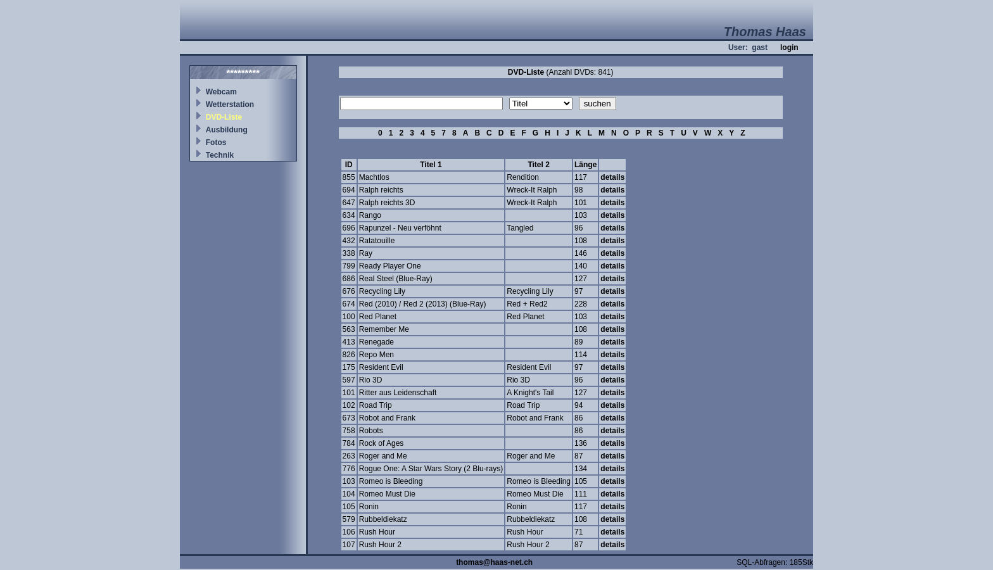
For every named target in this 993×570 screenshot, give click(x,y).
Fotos (216, 142)
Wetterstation (230, 104)
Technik (220, 155)
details (612, 177)
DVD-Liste (224, 117)
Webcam (221, 91)
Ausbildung (227, 129)
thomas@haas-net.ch (494, 562)
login (789, 47)
